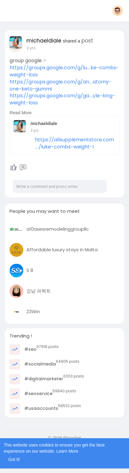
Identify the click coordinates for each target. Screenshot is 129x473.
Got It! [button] (14, 459)
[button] (118, 11)
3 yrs (31, 48)
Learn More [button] (67, 451)
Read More (21, 112)
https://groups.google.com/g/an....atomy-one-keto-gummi (60, 85)
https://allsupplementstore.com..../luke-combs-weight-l (74, 143)
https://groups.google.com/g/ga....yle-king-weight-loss (62, 99)
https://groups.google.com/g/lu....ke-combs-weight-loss (64, 71)
